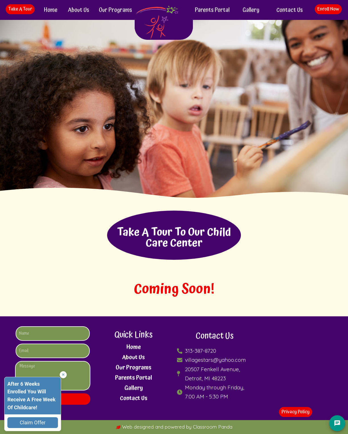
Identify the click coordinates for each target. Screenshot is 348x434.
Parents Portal (212, 9)
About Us (78, 9)
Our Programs (115, 9)
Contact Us (289, 9)
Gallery (251, 9)
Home (50, 9)
